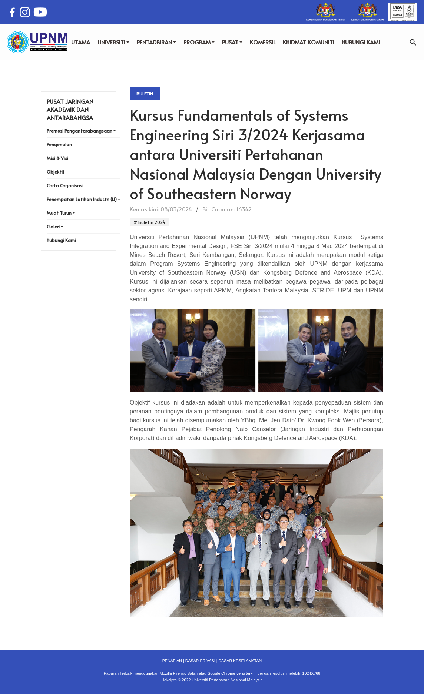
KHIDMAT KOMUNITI (308, 42)
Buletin (144, 94)
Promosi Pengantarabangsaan (79, 131)
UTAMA (80, 42)
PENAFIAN (172, 660)
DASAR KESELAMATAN (240, 660)
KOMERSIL (262, 42)
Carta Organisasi (65, 185)
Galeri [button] (53, 226)
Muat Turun (59, 213)
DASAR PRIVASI (200, 660)
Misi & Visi (57, 158)
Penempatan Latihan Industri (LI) (82, 199)
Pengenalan (59, 144)
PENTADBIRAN (156, 42)
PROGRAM (199, 42)
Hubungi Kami (61, 240)
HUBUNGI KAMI (361, 42)
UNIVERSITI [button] (113, 42)
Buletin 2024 (151, 222)
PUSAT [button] (232, 42)
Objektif (55, 172)
